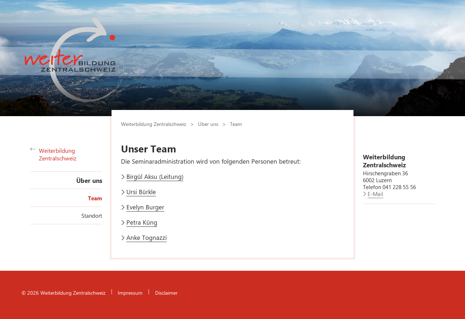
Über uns (89, 180)
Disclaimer (166, 292)
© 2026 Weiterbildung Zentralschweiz (63, 292)
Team (95, 198)
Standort (91, 215)
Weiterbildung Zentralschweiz (53, 154)
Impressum (130, 292)
